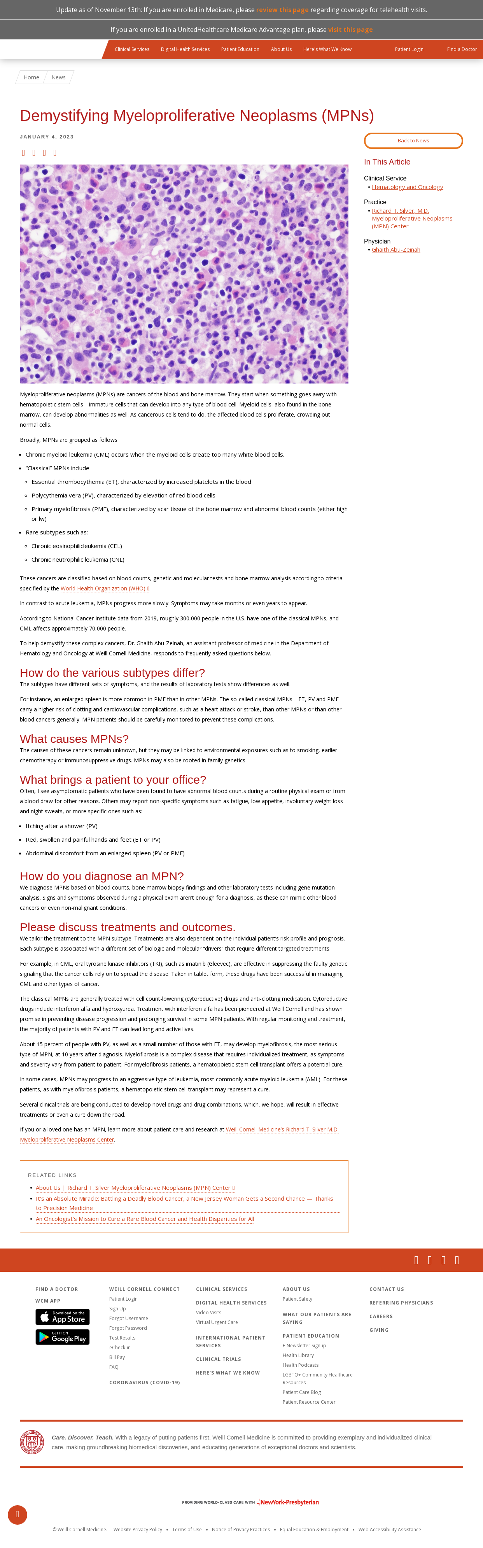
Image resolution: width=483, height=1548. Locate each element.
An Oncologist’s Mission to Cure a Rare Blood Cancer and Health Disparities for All (145, 1218)
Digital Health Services (185, 49)
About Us (281, 49)
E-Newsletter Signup (304, 1345)
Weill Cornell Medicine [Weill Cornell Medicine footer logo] (241, 1486)
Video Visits (208, 1312)
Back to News (413, 140)
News (58, 77)
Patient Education (240, 49)
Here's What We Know (327, 49)
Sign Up (117, 1308)
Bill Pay (117, 1357)
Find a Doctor (56, 1289)
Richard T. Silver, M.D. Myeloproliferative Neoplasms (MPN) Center (412, 218)
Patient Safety (297, 1299)
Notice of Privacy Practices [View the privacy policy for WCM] (241, 1529)
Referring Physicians (401, 1302)
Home (31, 77)
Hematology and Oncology (407, 187)
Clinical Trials (218, 1359)
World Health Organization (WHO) (103, 588)
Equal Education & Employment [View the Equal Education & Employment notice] (314, 1529)
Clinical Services (132, 49)
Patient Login (123, 1299)
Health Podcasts (300, 1365)
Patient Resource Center (309, 1402)
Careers (381, 1316)
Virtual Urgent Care (217, 1322)
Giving (379, 1330)
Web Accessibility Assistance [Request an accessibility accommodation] (390, 1529)
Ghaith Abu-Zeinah (396, 249)
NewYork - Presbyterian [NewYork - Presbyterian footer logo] (244, 1502)
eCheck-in (120, 1347)
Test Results (122, 1337)
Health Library (298, 1355)
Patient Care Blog (302, 1392)
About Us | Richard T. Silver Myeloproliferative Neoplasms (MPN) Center (133, 1187)
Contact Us (386, 1289)
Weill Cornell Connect (144, 1289)
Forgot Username (128, 1318)
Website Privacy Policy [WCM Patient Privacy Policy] (138, 1529)
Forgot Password (128, 1328)
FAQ (114, 1367)
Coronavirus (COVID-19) (144, 1382)
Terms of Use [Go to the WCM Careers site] (187, 1529)
